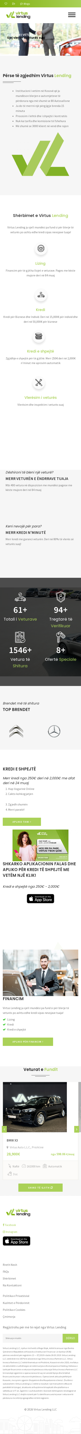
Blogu (25, 3)
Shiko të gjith (40, 1187)
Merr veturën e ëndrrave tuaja (37, 478)
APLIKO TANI (21, 821)
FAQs (6, 1271)
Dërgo (70, 1338)
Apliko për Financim (27, 1041)
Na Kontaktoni (12, 1285)
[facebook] (40, 1224)
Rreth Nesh (10, 1265)
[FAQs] (14, 3)
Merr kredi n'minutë (26, 532)
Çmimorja (9, 1316)
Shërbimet (9, 1278)
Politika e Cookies (14, 1310)
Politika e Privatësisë (16, 1296)
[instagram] (40, 1231)
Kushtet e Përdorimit (16, 1303)
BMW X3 (12, 1140)
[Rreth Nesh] (6, 3)
